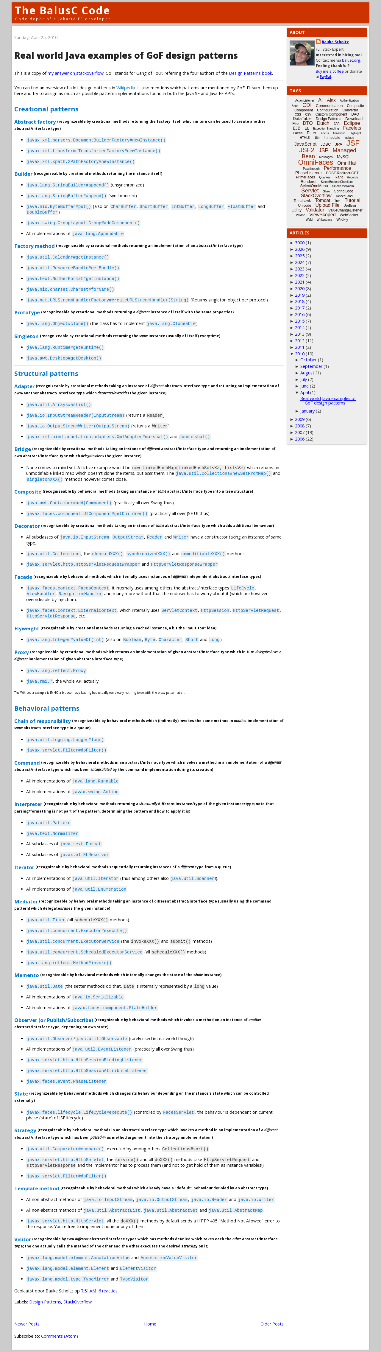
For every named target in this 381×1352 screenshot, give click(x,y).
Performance (337, 168)
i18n (316, 137)
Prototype (27, 312)
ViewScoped (322, 214)
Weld (309, 219)
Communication (329, 105)
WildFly (342, 219)
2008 (300, 426)
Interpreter (28, 804)
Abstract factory (35, 121)
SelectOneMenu (314, 185)
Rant (339, 177)
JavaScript (305, 144)
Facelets (352, 127)
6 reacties (108, 1291)
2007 (300, 432)
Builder (23, 173)
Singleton (26, 335)
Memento (26, 975)
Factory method (34, 245)
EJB (297, 128)
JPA (338, 144)
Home (150, 1324)
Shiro (326, 191)
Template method (36, 1188)
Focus (325, 133)
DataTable (302, 118)
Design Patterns (45, 1302)
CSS (298, 114)
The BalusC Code (62, 10)
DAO (355, 114)
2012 (300, 340)
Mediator (26, 901)
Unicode (304, 205)
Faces (298, 133)
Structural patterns (46, 373)
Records (352, 177)
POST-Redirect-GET (342, 173)
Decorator (27, 525)
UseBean (349, 205)
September (311, 366)
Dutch (323, 123)
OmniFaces (315, 162)
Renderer (309, 181)
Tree (337, 201)
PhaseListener (308, 172)
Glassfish (339, 133)
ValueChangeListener (345, 210)
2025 (300, 256)
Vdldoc (300, 215)
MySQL (344, 156)
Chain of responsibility (42, 721)
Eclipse (352, 123)
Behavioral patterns (46, 708)
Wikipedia (125, 88)
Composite (27, 491)
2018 (300, 301)
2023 (300, 269)
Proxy (21, 651)
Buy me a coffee (330, 71)
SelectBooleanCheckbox (337, 181)
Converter (350, 110)
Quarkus (324, 177)
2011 (300, 347)
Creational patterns (46, 109)
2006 (300, 439)
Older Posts (272, 1324)
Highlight (355, 133)
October (308, 359)
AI (320, 99)
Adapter (24, 386)
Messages (326, 157)
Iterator (24, 867)
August (307, 373)
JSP (324, 150)
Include (349, 137)
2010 (300, 354)
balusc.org (351, 60)
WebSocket (349, 215)
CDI (307, 105)
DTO (308, 123)
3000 (300, 242)
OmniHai (346, 163)
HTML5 (305, 137)
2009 (300, 419)
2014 (300, 327)
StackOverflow (77, 1302)
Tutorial (352, 200)
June (304, 386)
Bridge (22, 449)
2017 (300, 308)
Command (27, 762)
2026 (300, 249)
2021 (300, 282)
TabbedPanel (344, 196)
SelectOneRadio (343, 186)
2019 (300, 295)
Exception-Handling (326, 128)
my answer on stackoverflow (76, 73)
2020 (300, 288)
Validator (315, 209)
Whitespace (324, 219)
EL (307, 128)
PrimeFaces (305, 177)
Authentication (349, 100)
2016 (300, 314)
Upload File (327, 205)
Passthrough (311, 168)
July (303, 379)
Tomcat (322, 200)
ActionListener (304, 100)
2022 (300, 275)
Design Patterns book (250, 73)
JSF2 (306, 150)
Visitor (22, 1239)
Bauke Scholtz (335, 41)
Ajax (331, 99)
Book (294, 106)
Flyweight (26, 628)
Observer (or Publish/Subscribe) (53, 1020)
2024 (300, 262)
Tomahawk (302, 201)
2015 (300, 321)
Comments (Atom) (59, 1336)
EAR (336, 123)
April (304, 392)
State (21, 1093)
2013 (300, 334)
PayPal (325, 76)
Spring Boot (343, 191)
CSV (308, 114)
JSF (353, 143)
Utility (296, 210)
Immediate (332, 138)
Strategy (25, 1130)
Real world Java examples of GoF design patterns (126, 55)
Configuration (327, 110)
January (307, 411)
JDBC (326, 144)
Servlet (310, 190)
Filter (312, 132)
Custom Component (331, 114)
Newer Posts (27, 1324)
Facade (23, 576)
